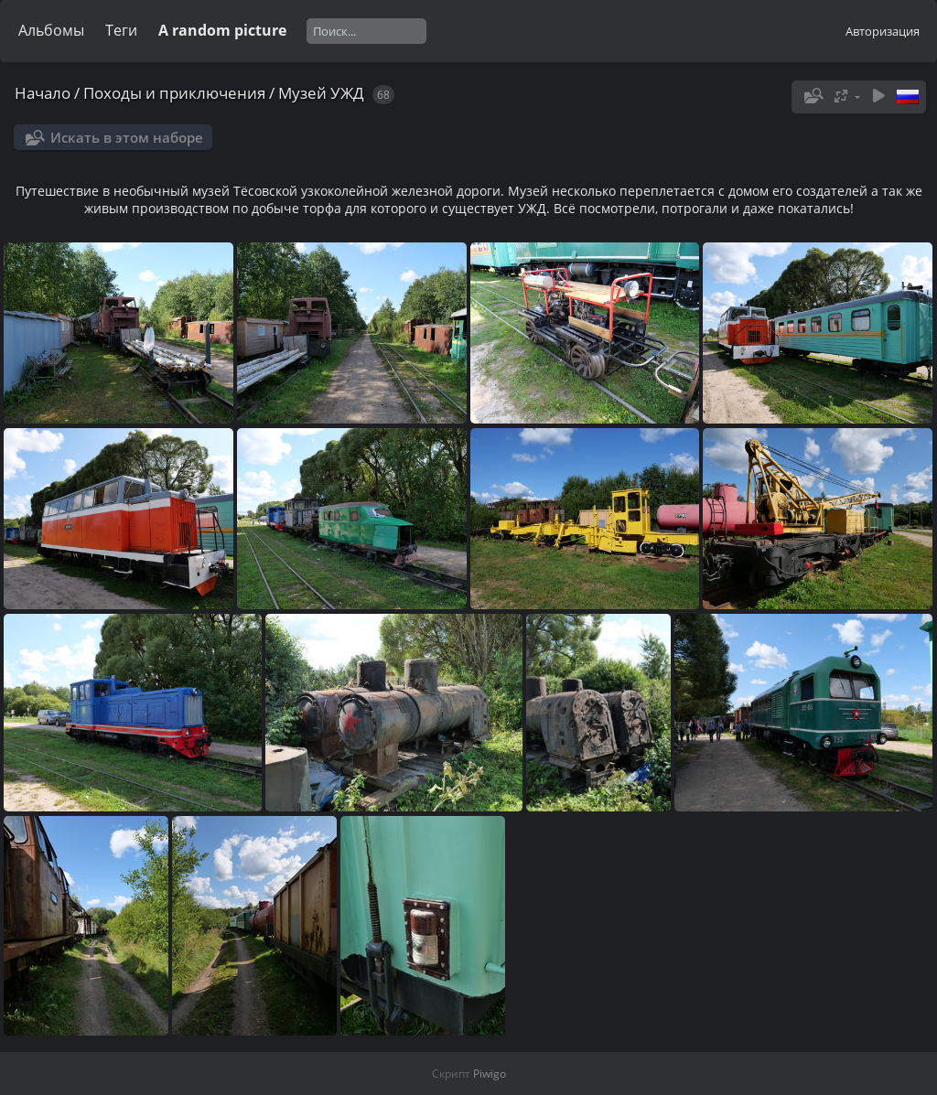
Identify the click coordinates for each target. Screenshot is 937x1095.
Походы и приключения (174, 92)
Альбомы (51, 30)
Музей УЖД (321, 92)
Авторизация (882, 31)
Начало (42, 92)
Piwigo (489, 1073)
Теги (121, 30)
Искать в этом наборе (126, 137)
